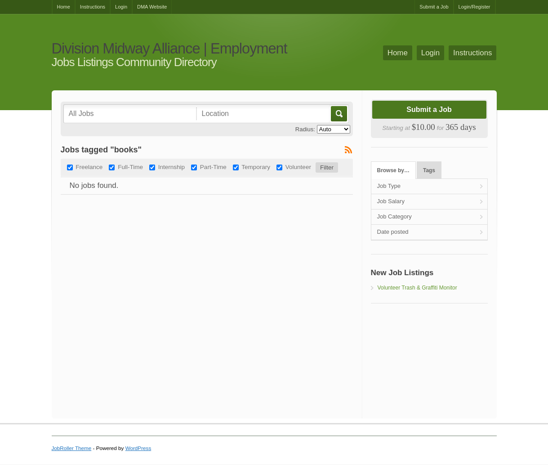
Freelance (89, 167)
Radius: (305, 129)
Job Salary (391, 201)
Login (121, 6)
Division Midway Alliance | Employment (169, 48)
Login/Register (474, 6)
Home (63, 6)
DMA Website (152, 6)
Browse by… (393, 170)
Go (338, 114)
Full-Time (130, 167)
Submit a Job (433, 6)
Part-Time (213, 167)
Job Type (389, 186)
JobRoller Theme (72, 448)
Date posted (393, 231)
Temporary (255, 167)
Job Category (394, 216)
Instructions (92, 6)
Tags (429, 170)
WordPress (138, 448)
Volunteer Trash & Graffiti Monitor (417, 288)
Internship (171, 167)
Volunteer (298, 167)
